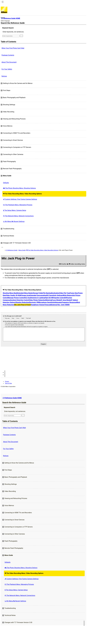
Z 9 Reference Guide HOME (12, 398)
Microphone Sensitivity (46, 302)
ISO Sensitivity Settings (54, 295)
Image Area (26, 295)
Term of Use (8, 383)
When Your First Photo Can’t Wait (13, 48)
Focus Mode (56, 300)
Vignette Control (59, 298)
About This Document (9, 62)
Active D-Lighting (39, 298)
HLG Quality (28, 298)
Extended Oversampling (38, 295)
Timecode (47, 305)
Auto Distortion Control (21, 300)
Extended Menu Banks (25, 293)
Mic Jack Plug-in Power (22, 305)
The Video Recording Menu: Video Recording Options (22, 194)
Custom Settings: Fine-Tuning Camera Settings (20, 199)
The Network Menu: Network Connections (18, 216)
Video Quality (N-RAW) (14, 295)
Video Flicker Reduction (37, 300)
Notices (4, 76)
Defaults (6, 183)
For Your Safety (7, 69)
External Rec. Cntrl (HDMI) (60, 305)
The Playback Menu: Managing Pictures (17, 205)
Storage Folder (38, 293)
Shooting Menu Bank (10, 293)
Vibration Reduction (22, 302)
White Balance (68, 295)
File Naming (47, 293)
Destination (55, 293)
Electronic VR (33, 302)
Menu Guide (22, 250)
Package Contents (8, 55)
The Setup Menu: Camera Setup (14, 210)
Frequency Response (69, 302)
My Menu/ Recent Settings (14, 221)
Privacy (7, 381)
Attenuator (58, 302)
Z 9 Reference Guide (11, 250)
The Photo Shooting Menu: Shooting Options (19, 188)
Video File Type (64, 293)
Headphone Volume (37, 305)
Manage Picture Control (16, 298)
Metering (48, 300)
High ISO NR (49, 298)
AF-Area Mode (65, 300)
